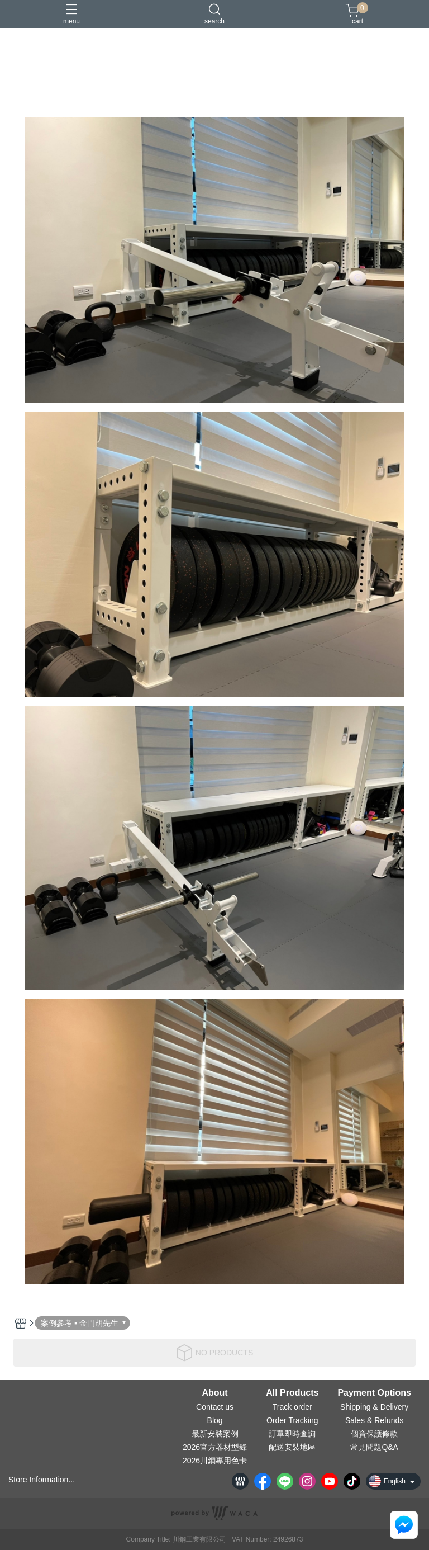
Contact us (214, 1407)
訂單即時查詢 (292, 1434)
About (214, 1392)
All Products (292, 1392)
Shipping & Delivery (374, 1407)
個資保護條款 (374, 1434)
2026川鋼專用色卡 (215, 1460)
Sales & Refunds (374, 1420)
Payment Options (374, 1392)
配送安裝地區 (292, 1447)
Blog (215, 1420)
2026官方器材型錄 (215, 1447)
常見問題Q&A (374, 1447)
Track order (292, 1407)
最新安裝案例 (215, 1434)
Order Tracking (292, 1420)
